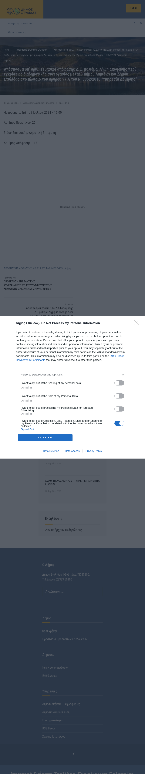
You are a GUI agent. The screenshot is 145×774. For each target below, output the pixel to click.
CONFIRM (45, 437)
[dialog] (72, 387)
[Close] (137, 323)
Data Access (72, 451)
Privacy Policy (94, 451)
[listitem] (72, 375)
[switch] (119, 382)
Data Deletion (51, 451)
